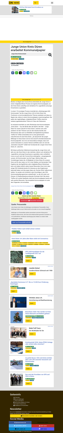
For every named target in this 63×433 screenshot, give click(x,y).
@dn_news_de (20, 429)
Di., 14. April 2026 (29, 255)
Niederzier (41, 244)
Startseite (16, 397)
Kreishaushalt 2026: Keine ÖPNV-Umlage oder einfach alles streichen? (38, 343)
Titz (13, 245)
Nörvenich (46, 244)
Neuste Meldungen (18, 399)
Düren (21, 11)
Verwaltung (26, 11)
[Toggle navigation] (52, 2)
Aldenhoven (15, 242)
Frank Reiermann (28, 431)
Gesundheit (23, 245)
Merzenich (30, 244)
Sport (23, 288)
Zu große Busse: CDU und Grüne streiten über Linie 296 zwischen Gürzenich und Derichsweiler (38, 359)
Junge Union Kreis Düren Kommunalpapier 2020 (22, 186)
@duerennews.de (20, 422)
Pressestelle (14, 65)
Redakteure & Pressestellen (20, 405)
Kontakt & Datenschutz (19, 403)
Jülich (40, 242)
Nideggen (35, 244)
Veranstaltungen (40, 317)
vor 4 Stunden (23, 9)
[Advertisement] (31, 29)
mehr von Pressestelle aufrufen (21, 222)
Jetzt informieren (36, 41)
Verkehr (36, 365)
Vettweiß (17, 245)
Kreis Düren (14, 58)
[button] (36, 3)
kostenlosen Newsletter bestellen (31, 200)
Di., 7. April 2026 (14, 286)
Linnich (14, 232)
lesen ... (28, 261)
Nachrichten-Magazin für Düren (21, 402)
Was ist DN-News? (18, 400)
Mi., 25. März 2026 (29, 346)
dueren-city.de (50, 266)
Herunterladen (39, 186)
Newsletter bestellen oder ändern (31, 416)
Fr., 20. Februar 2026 (30, 378)
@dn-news (43, 426)
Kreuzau (14, 244)
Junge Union (19, 63)
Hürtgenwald (31, 242)
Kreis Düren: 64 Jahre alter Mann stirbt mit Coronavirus (30, 238)
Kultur (33, 317)
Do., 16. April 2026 (39, 316)
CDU (13, 63)
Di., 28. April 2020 (16, 56)
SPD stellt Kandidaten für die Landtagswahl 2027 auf (34, 252)
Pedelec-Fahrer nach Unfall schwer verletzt (26, 229)
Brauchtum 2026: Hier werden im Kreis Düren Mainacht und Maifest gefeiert (38, 312)
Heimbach (24, 242)
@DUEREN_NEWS (20, 426)
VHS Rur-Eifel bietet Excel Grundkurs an (31, 7)
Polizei (19, 232)
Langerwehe (20, 244)
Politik (21, 58)
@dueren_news (43, 422)
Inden (36, 242)
